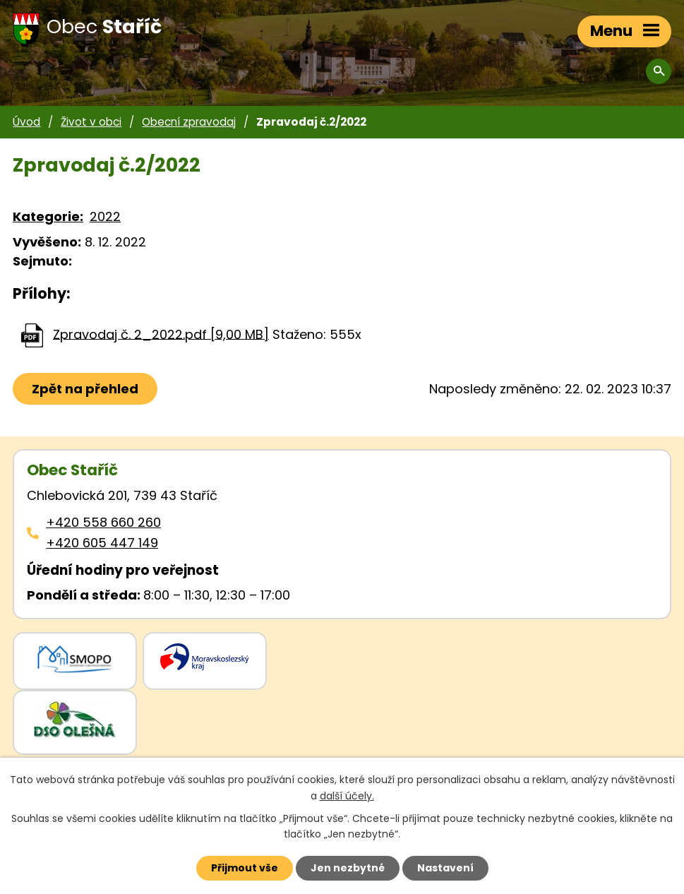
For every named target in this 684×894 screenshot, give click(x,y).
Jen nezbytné (348, 868)
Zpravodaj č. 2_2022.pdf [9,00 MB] (161, 333)
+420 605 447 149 (102, 543)
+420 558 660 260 (103, 522)
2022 (105, 216)
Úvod (26, 121)
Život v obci (91, 121)
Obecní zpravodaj (189, 121)
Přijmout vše (244, 868)
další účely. (347, 796)
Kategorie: (48, 216)
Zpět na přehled (85, 389)
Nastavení (445, 868)
